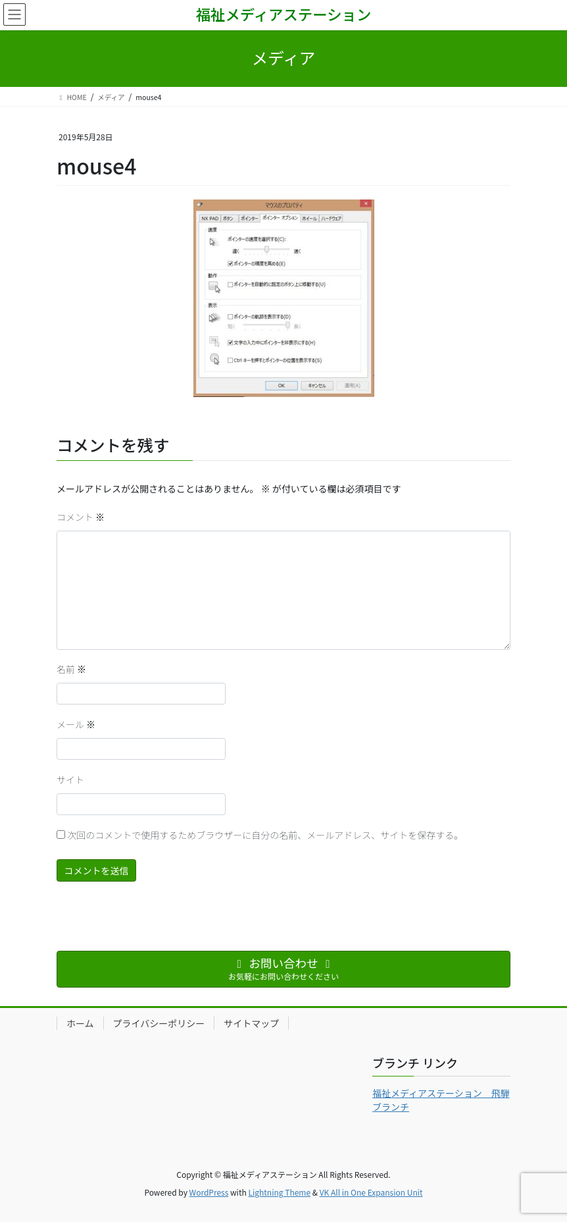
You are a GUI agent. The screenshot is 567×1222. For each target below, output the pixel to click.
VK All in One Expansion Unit (371, 1192)
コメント (81, 516)
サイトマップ (251, 1023)
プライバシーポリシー (159, 1023)
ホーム (80, 1023)
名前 (71, 669)
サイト (70, 779)
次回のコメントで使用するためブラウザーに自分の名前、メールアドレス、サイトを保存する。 (265, 834)
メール (76, 724)
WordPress (209, 1192)
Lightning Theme (279, 1192)
